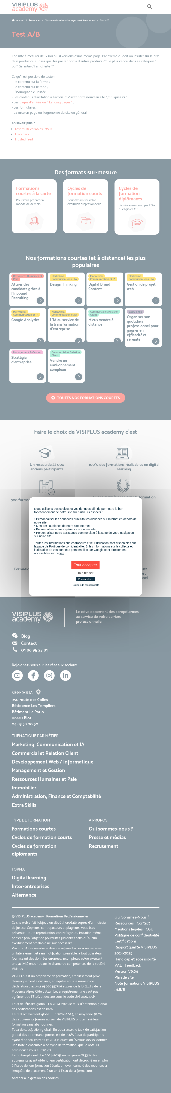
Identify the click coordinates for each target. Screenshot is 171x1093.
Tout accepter (85, 565)
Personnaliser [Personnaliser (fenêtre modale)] (85, 579)
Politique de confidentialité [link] (85, 584)
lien (61, 553)
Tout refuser (86, 572)
